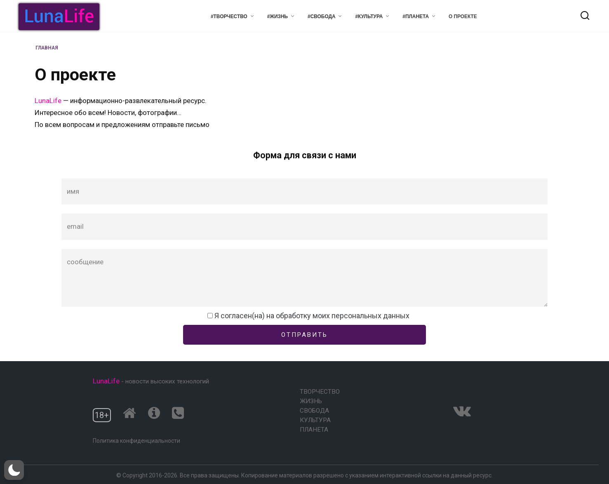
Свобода (314, 410)
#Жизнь (277, 16)
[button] (14, 470)
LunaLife (49, 100)
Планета (314, 429)
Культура (315, 420)
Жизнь (311, 401)
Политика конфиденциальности (136, 440)
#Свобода (321, 16)
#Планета (415, 16)
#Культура (369, 16)
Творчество (320, 391)
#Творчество (229, 16)
